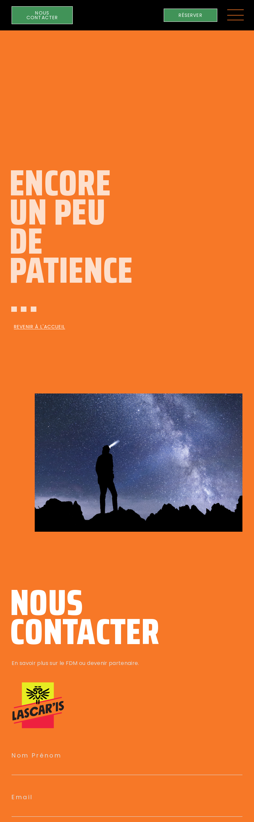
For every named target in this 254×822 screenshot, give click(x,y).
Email (22, 797)
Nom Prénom (37, 756)
